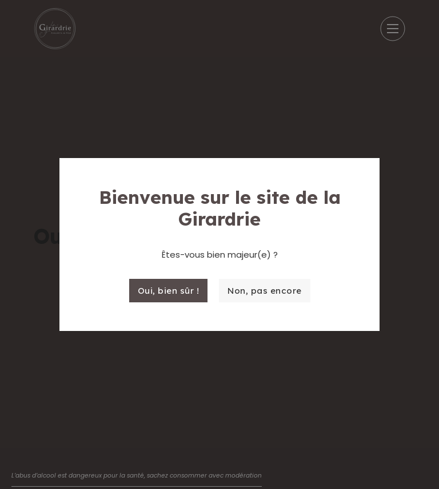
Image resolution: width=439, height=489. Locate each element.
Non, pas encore (265, 290)
